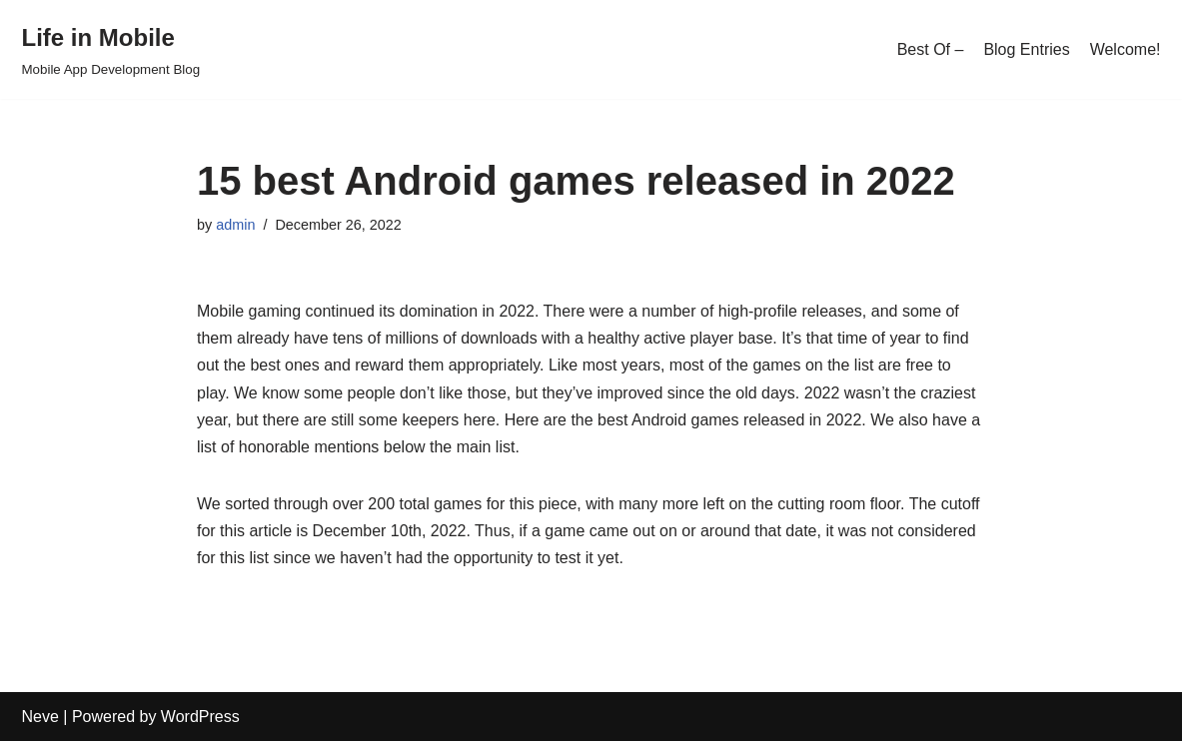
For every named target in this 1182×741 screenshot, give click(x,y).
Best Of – (930, 49)
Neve (40, 716)
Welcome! (1125, 49)
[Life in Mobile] (111, 49)
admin (235, 225)
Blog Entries (1026, 49)
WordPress (200, 716)
